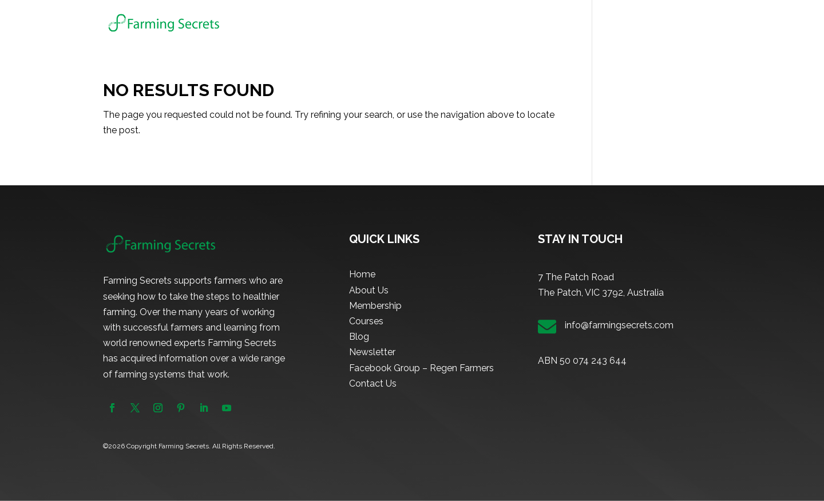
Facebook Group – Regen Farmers (421, 368)
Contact (705, 23)
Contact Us (373, 383)
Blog (605, 23)
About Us (441, 23)
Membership (498, 23)
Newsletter (651, 23)
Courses (553, 23)
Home (396, 23)
